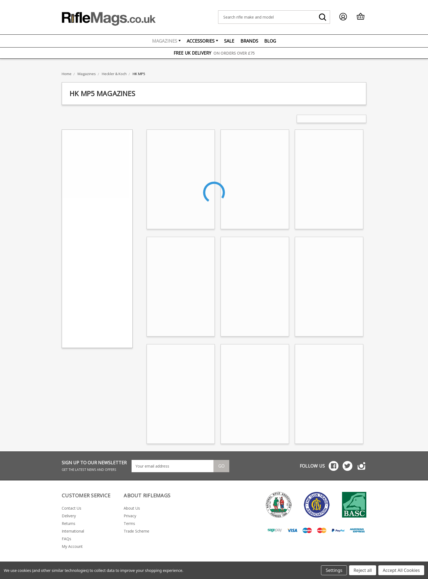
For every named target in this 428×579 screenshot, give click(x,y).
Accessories (202, 41)
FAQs (66, 538)
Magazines (166, 41)
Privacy (130, 515)
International (73, 531)
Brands (249, 41)
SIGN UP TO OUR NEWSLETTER (94, 466)
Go (221, 466)
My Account (72, 546)
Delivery (69, 515)
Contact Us (71, 508)
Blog (270, 41)
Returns (68, 523)
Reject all (362, 570)
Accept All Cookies (401, 570)
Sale (229, 41)
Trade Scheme (136, 531)
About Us (132, 508)
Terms (129, 523)
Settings (334, 570)
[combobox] (274, 17)
